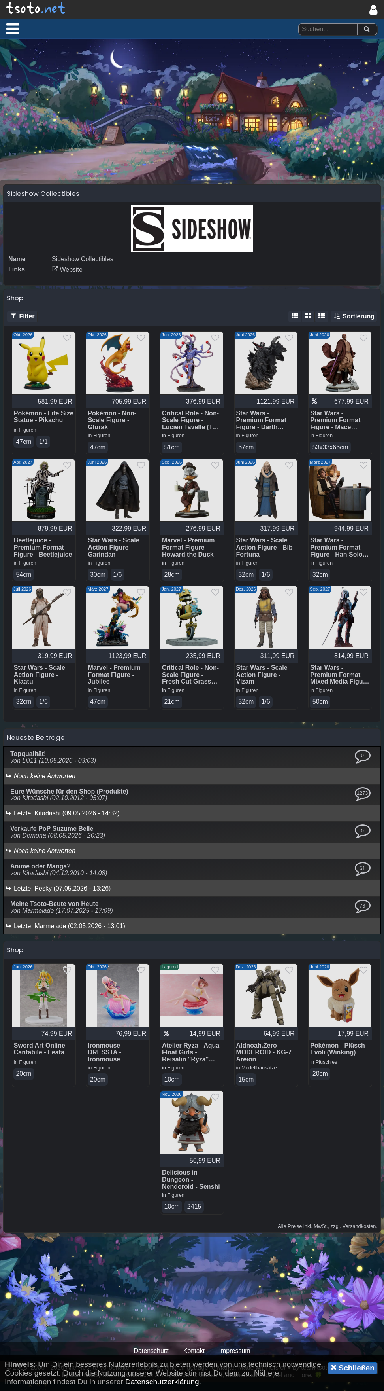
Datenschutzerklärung (162, 1382)
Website (67, 276)
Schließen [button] (353, 1367)
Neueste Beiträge (36, 745)
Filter (22, 323)
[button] (12, 28)
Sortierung (354, 323)
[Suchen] (366, 29)
